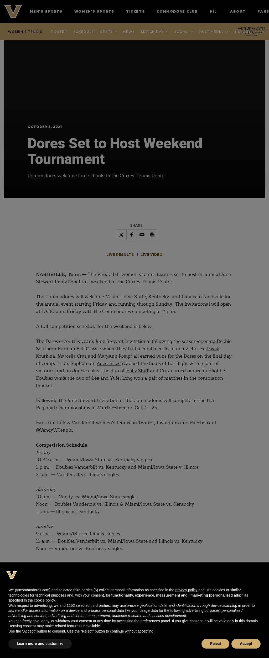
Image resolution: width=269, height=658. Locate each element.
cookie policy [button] (44, 600)
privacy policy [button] (186, 590)
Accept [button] (246, 643)
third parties (100, 605)
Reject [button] (215, 643)
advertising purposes (203, 610)
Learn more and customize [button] (40, 643)
